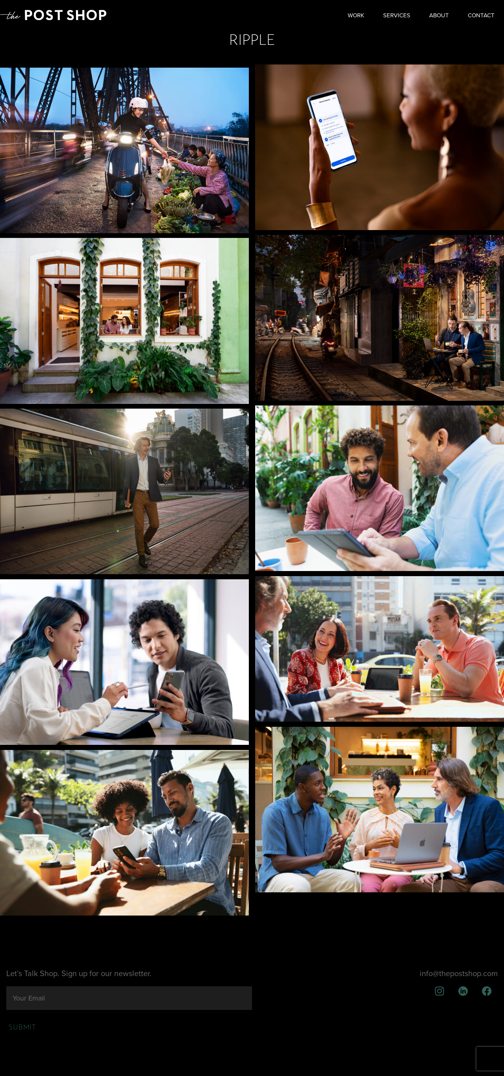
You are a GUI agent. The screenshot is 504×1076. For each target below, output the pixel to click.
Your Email (29, 998)
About (439, 15)
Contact (481, 15)
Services (396, 15)
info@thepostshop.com (459, 973)
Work (356, 15)
